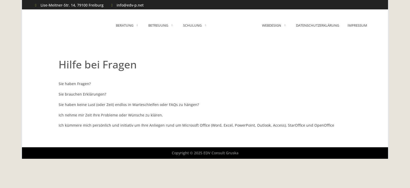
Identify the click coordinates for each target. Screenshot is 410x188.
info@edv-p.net (130, 5)
